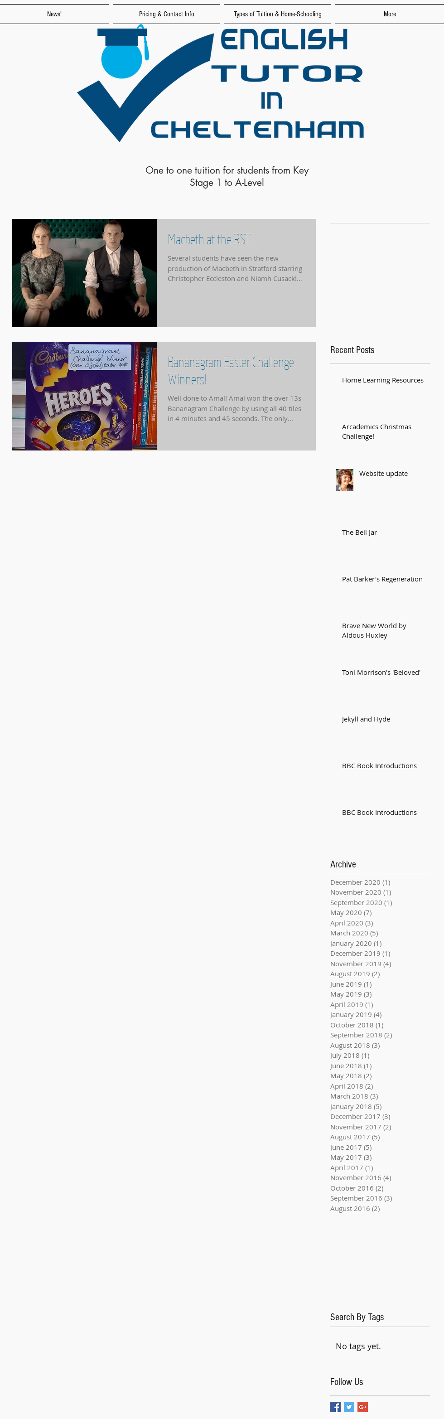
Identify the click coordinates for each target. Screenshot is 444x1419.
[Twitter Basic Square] (349, 1407)
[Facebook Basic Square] (335, 1407)
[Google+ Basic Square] (362, 1407)
